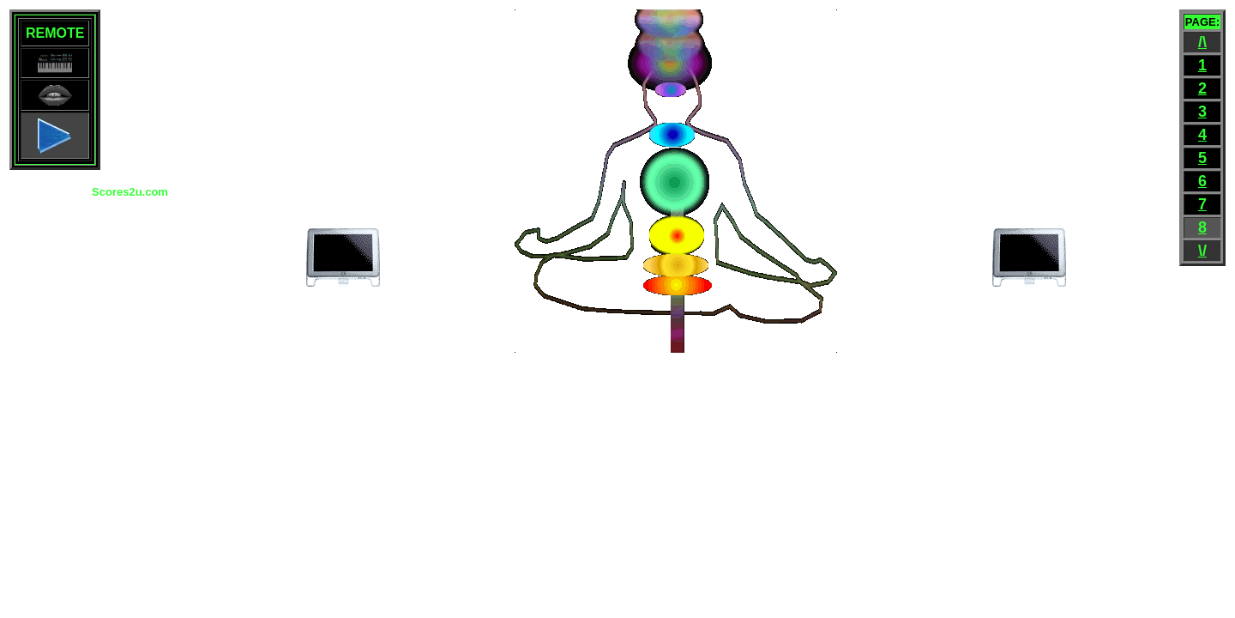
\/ (1202, 250)
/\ (1202, 42)
